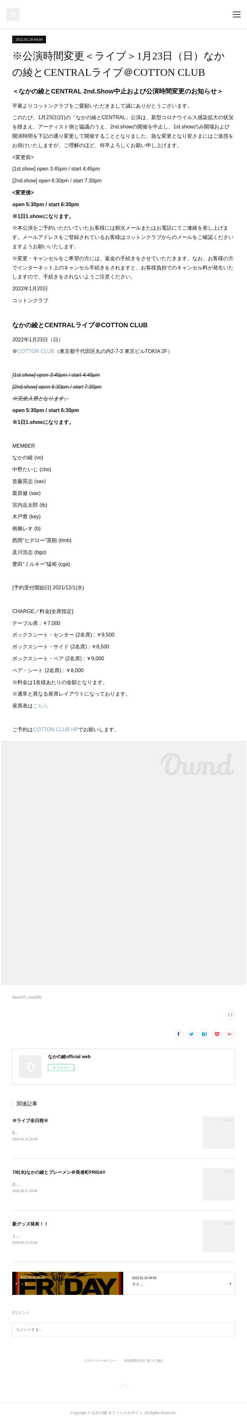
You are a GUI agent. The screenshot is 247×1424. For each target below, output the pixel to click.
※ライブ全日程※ (30, 1120)
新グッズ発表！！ (30, 1224)
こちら (40, 705)
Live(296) (34, 997)
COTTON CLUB (35, 351)
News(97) (19, 997)
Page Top (123, 1388)
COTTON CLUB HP (55, 729)
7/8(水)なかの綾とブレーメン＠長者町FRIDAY (58, 1172)
